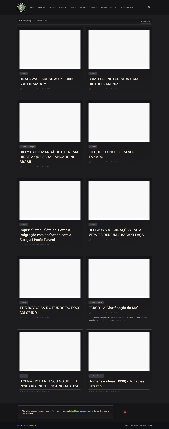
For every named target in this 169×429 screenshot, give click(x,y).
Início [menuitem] (32, 7)
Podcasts (24, 73)
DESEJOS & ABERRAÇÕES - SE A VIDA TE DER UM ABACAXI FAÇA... (118, 232)
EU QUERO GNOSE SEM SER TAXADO (112, 154)
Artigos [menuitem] (61, 7)
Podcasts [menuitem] (52, 7)
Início (126, 425)
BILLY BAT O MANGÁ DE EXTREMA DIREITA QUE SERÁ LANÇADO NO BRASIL (49, 157)
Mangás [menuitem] (82, 7)
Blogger (47, 425)
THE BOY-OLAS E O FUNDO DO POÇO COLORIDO (50, 310)
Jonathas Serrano (96, 376)
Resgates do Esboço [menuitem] (108, 7)
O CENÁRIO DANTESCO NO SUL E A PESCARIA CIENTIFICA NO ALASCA (49, 383)
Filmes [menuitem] (72, 7)
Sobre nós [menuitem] (41, 7)
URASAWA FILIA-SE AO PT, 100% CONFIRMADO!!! (46, 81)
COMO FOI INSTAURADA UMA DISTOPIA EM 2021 (114, 81)
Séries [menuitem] (93, 7)
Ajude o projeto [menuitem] (127, 7)
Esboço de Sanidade (28, 89)
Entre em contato (146, 425)
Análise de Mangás (28, 146)
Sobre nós (134, 425)
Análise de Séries (96, 302)
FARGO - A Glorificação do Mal (113, 307)
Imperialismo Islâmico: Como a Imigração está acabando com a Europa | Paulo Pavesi (45, 234)
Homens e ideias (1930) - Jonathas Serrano (117, 383)
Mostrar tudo (145, 22)
